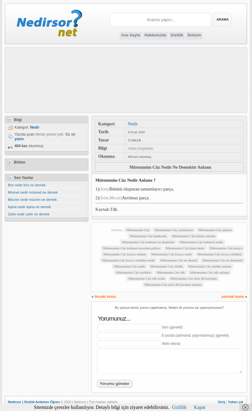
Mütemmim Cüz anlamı (214, 230)
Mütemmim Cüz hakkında (148, 236)
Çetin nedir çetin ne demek (28, 214)
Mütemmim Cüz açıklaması (173, 230)
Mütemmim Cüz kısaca (226, 248)
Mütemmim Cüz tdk (170, 272)
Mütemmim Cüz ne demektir (222, 260)
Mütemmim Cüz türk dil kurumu (193, 278)
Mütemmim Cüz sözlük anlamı (209, 266)
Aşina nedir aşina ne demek (29, 207)
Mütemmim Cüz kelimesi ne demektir (148, 242)
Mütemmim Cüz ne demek (178, 260)
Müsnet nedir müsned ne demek (33, 192)
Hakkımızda (155, 35)
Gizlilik (177, 35)
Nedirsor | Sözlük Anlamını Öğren (34, 402)
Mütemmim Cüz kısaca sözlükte (219, 254)
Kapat (199, 407)
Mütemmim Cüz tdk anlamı (209, 272)
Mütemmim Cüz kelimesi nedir (201, 242)
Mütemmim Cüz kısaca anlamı (124, 254)
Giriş (221, 402)
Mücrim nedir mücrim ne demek (32, 199)
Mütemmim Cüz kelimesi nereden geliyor (132, 248)
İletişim (194, 35)
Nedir (133, 123)
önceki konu (105, 297)
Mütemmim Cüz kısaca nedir (171, 254)
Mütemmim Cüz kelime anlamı (193, 236)
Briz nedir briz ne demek (26, 185)
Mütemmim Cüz (137, 230)
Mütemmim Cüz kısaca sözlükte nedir (128, 260)
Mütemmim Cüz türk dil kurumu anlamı (173, 284)
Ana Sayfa (130, 35)
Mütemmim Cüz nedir (129, 266)
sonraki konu (232, 297)
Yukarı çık (235, 402)
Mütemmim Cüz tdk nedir (146, 278)
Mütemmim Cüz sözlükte (133, 272)
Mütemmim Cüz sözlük (166, 266)
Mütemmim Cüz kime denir (185, 248)
